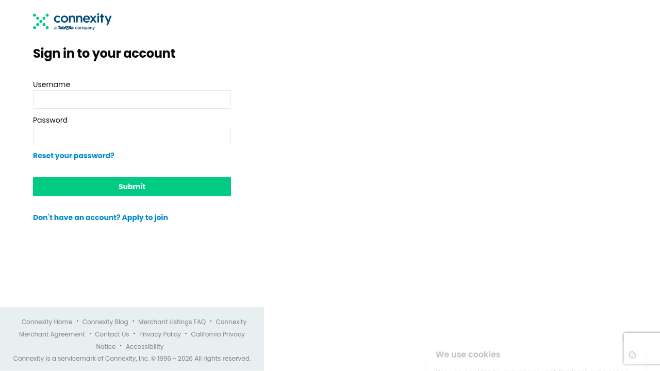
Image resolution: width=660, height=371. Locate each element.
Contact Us (112, 334)
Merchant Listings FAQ (172, 321)
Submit (132, 186)
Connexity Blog (105, 321)
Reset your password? (73, 155)
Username (51, 84)
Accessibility (145, 346)
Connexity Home (47, 321)
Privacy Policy (160, 334)
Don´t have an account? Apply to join (100, 217)
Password (50, 120)
